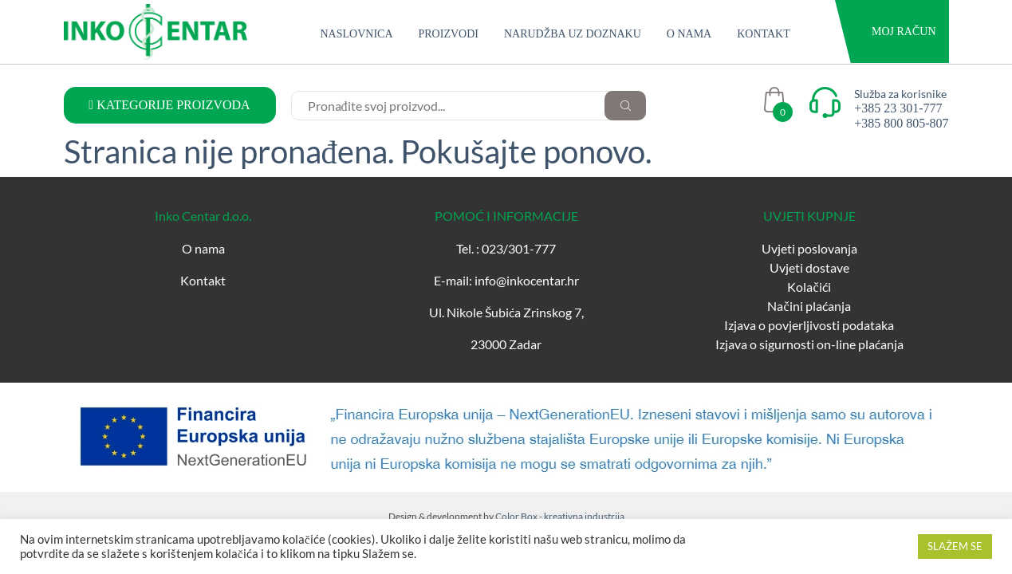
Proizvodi (448, 34)
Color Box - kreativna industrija (559, 516)
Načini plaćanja (808, 305)
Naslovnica (357, 34)
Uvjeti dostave (809, 267)
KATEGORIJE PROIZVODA (169, 105)
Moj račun (904, 31)
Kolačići (808, 286)
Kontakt (763, 34)
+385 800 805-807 (901, 123)
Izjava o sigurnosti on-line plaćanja (809, 344)
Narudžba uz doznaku (572, 34)
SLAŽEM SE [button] (954, 546)
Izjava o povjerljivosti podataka (809, 324)
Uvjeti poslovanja (809, 248)
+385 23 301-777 (898, 108)
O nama (689, 34)
